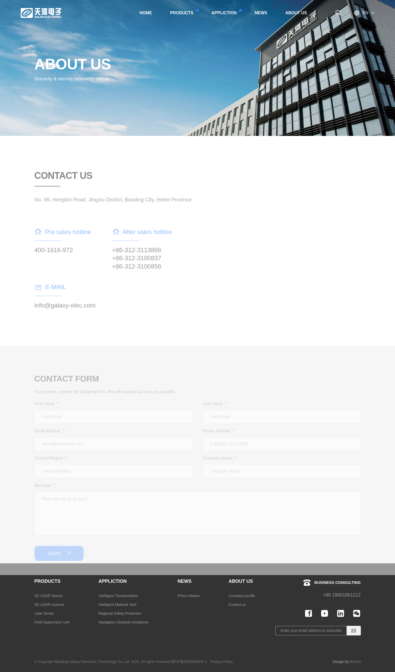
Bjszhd (355, 661)
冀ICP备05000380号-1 (189, 662)
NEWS (261, 13)
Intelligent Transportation (118, 596)
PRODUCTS (184, 11)
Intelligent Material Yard (117, 604)
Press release (188, 596)
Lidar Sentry (44, 613)
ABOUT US (296, 13)
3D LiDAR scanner (49, 604)
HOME (146, 13)
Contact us (237, 604)
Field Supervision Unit (52, 622)
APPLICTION (227, 11)
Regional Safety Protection (119, 613)
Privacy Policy (221, 662)
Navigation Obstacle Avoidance (123, 622)
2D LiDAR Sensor (48, 596)
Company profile (242, 596)
